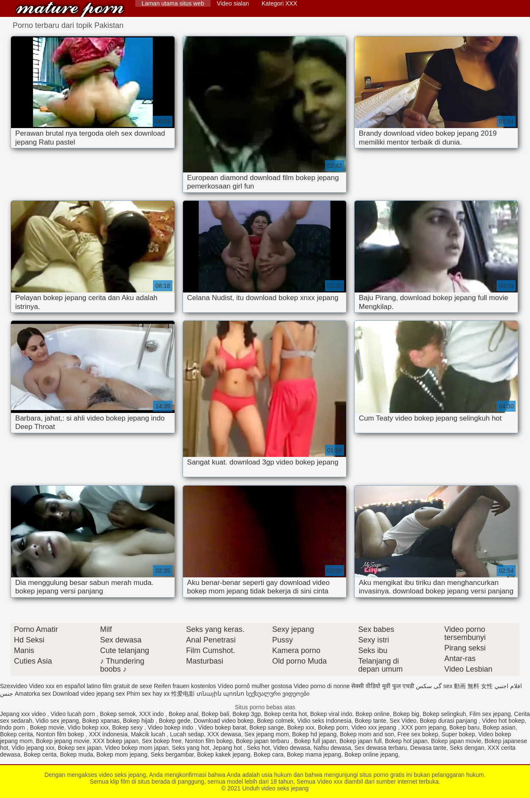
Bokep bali (215, 714)
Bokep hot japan (406, 741)
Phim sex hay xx (148, 693)
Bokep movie (47, 727)
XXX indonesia (108, 734)
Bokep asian (499, 727)
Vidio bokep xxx (88, 727)
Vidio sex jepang (57, 720)
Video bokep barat (222, 727)
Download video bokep (224, 720)
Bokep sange (266, 727)
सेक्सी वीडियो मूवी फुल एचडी (382, 686)
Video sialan (233, 3)
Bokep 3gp (246, 714)
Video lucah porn (74, 714)
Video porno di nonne (322, 686)
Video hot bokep (503, 720)
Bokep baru (464, 727)
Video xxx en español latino (65, 686)
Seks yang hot (191, 747)
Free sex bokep (417, 734)
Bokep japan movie (456, 741)
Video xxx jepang (374, 727)
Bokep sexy (128, 727)
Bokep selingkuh (444, 714)
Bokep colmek (275, 720)
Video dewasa (291, 747)
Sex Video (403, 720)
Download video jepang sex (88, 693)
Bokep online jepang (371, 754)
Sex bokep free (161, 741)
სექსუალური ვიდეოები (277, 693)
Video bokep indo (171, 727)
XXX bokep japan (115, 741)
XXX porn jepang (423, 727)
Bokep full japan (315, 741)
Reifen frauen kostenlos (185, 686)
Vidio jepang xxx (33, 747)
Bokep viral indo (331, 714)
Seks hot (258, 747)
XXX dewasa (224, 734)
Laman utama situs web (173, 3)
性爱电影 (183, 693)
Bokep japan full (360, 741)
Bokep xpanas (101, 720)
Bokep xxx (301, 727)
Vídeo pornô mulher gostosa (255, 686)
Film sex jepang (490, 714)
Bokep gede (175, 720)
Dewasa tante (428, 747)
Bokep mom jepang (122, 754)
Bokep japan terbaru (263, 741)
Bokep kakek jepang (223, 754)
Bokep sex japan (80, 747)
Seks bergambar (172, 754)
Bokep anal (183, 714)
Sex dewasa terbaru (380, 747)
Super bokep (458, 734)
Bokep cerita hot (285, 714)
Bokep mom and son (367, 734)
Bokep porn (333, 727)
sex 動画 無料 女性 (468, 686)
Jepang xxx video (23, 714)
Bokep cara (269, 754)
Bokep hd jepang (314, 734)
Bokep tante (370, 720)
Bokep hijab (139, 720)
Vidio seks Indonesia (324, 720)
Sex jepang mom (266, 734)
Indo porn (13, 727)
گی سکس (429, 686)
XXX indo (152, 714)
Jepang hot (228, 747)
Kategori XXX (279, 3)
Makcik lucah (149, 734)
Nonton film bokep (61, 734)
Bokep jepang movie (63, 741)
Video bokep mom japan (137, 747)
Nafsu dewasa (332, 747)
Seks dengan (467, 747)
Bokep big (406, 714)
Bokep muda (76, 754)
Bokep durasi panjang (449, 720)
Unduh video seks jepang (70, 9)
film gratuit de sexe (128, 686)
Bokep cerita (16, 734)
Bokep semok (118, 714)
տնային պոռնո (220, 693)
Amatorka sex (33, 693)
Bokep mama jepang (314, 754)
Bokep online (372, 714)
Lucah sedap (187, 734)
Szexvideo (13, 686)
